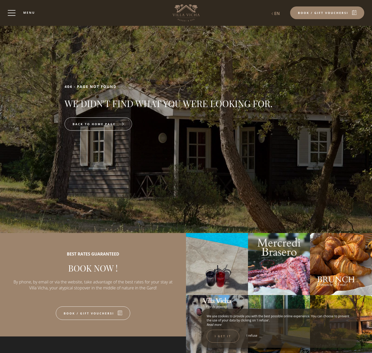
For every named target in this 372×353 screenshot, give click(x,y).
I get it (223, 336)
